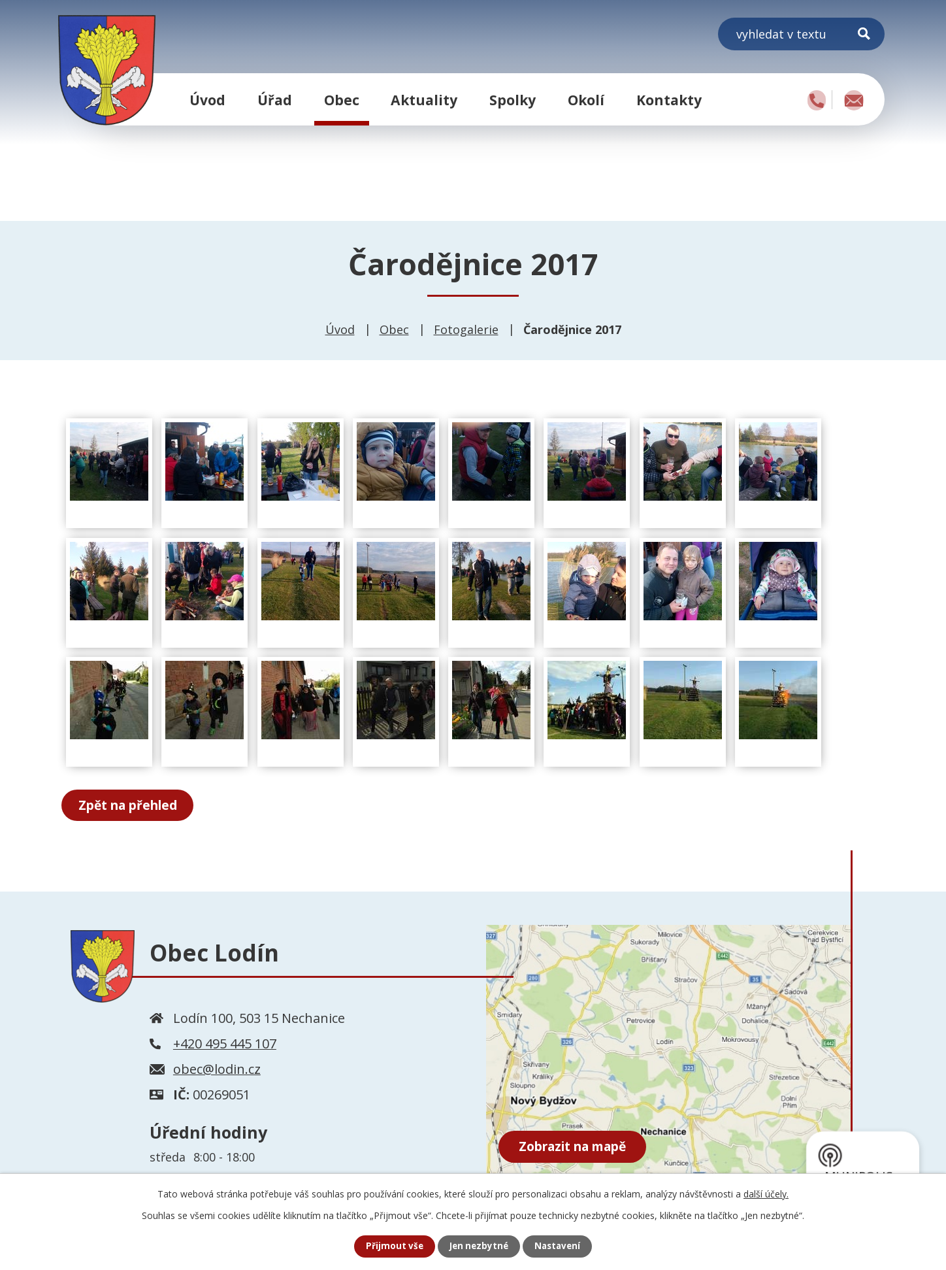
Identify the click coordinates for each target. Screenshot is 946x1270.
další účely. (766, 1193)
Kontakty (669, 99)
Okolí (586, 99)
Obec (341, 99)
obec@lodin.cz (217, 1070)
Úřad (274, 99)
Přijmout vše (392, 1246)
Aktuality (424, 99)
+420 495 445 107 (224, 1045)
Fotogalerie (466, 329)
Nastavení (560, 1246)
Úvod (207, 99)
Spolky (512, 99)
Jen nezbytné (479, 1246)
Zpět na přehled (134, 805)
